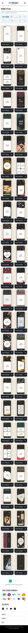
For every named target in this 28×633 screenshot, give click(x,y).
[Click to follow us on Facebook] (7, 608)
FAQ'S (3, 622)
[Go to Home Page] (13, 3)
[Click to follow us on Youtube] (11, 608)
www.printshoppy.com (14, 628)
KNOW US (4, 614)
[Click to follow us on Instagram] (3, 608)
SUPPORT (4, 618)
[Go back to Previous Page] (3, 3)
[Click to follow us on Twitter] (15, 608)
